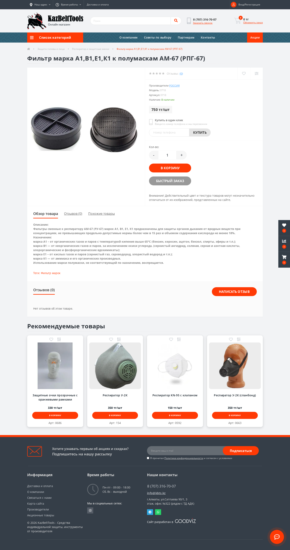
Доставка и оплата (98, 4)
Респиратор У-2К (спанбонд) (235, 395)
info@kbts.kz (156, 493)
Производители (38, 509)
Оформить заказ (253, 22)
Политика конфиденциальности (183, 458)
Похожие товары (101, 213)
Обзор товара (45, 213)
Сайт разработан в (171, 522)
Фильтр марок (50, 273)
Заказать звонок (202, 23)
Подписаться (241, 451)
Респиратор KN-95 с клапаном (174, 395)
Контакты (208, 37)
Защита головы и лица (51, 49)
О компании (128, 37)
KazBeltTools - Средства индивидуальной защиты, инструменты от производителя (55, 527)
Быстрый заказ (170, 181)
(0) (181, 73)
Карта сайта (35, 503)
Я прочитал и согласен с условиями (191, 458)
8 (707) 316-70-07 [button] (161, 486)
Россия (174, 85)
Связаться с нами (39, 498)
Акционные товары (40, 515)
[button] (40, 4)
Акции (255, 37)
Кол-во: (154, 147)
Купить (200, 132)
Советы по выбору (158, 37)
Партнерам (186, 37)
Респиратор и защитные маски (90, 49)
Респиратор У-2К (115, 395)
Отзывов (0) (73, 213)
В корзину (170, 168)
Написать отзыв (234, 291)
